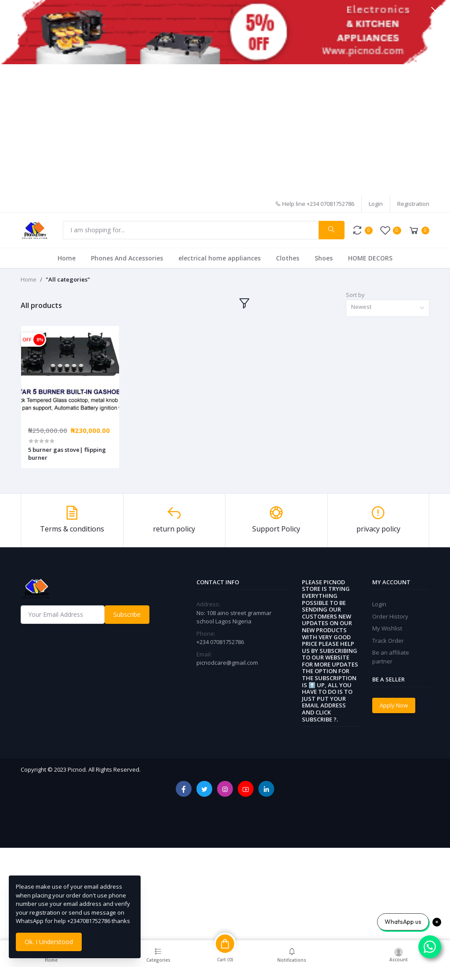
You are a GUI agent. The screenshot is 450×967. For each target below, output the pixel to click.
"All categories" (68, 279)
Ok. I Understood (49, 942)
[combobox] (387, 308)
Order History (390, 616)
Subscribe (127, 614)
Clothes (287, 258)
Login (376, 204)
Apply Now (394, 705)
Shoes (324, 258)
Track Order (388, 641)
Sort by (355, 295)
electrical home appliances (219, 258)
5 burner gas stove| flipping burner (67, 454)
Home (67, 258)
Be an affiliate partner (390, 656)
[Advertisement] (225, 130)
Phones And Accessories (127, 258)
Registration (413, 204)
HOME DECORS (370, 258)
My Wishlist (387, 628)
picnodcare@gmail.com (227, 663)
